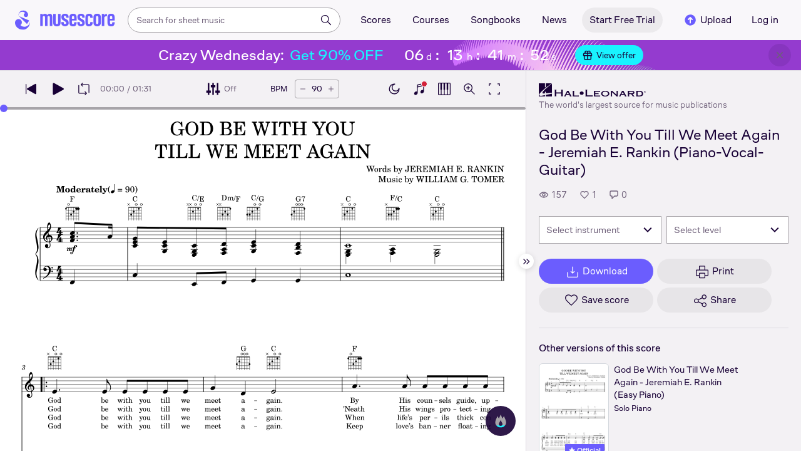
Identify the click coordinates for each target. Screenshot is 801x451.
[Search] (326, 20)
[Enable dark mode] (394, 88)
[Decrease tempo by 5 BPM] (303, 89)
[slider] (4, 108)
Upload (707, 20)
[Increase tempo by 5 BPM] (331, 89)
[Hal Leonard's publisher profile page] (633, 90)
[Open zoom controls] (469, 88)
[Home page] (65, 20)
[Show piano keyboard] (419, 88)
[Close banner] (779, 55)
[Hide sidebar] (526, 261)
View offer (609, 55)
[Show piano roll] (444, 88)
